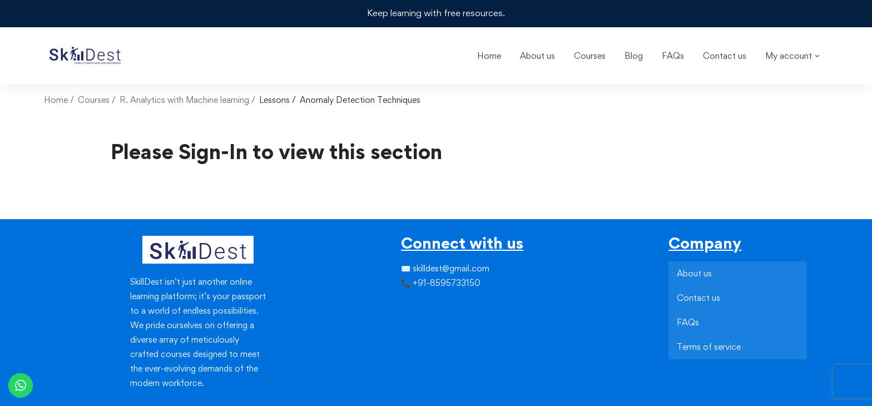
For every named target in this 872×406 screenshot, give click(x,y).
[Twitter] (409, 304)
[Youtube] (427, 324)
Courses (94, 98)
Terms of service (709, 345)
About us (694, 272)
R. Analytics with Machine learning (184, 98)
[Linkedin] (427, 304)
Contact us (698, 296)
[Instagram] (418, 304)
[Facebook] (401, 304)
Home (56, 98)
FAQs (688, 321)
